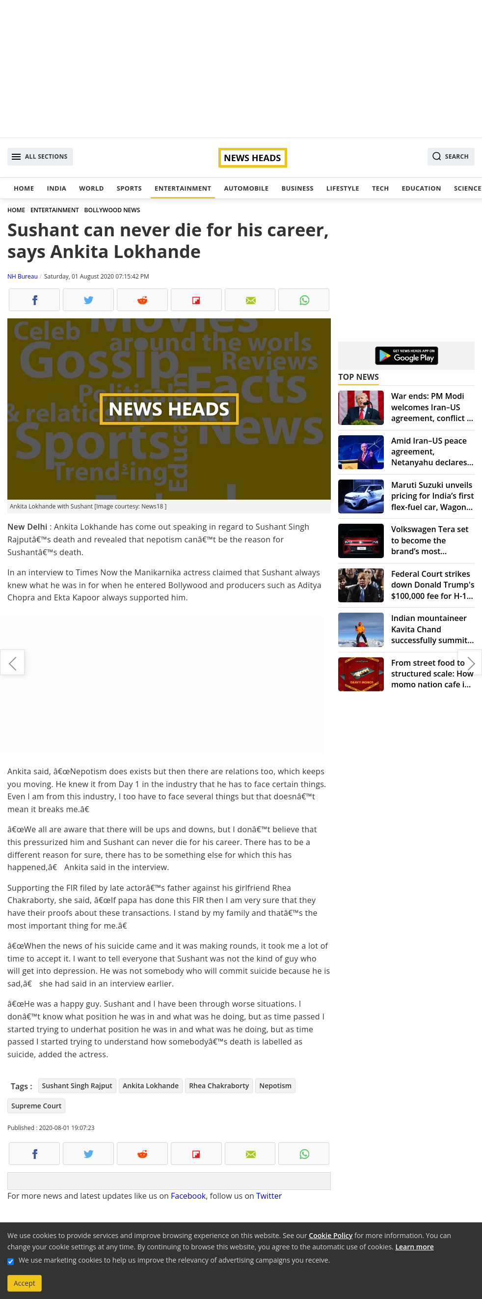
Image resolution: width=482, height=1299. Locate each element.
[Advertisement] (241, 69)
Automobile (246, 188)
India (56, 188)
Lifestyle (342, 188)
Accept (24, 1283)
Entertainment (183, 188)
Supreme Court (36, 1105)
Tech (380, 188)
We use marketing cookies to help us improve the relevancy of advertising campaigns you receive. (174, 1260)
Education (421, 188)
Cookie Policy (330, 1235)
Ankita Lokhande (151, 1085)
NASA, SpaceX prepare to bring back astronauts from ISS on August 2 (12, 662)
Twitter (269, 1195)
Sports (129, 188)
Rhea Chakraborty (219, 1085)
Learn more (414, 1246)
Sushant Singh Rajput (77, 1085)
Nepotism (275, 1085)
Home (24, 188)
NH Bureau (22, 276)
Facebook (188, 1195)
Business (297, 188)
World (91, 188)
